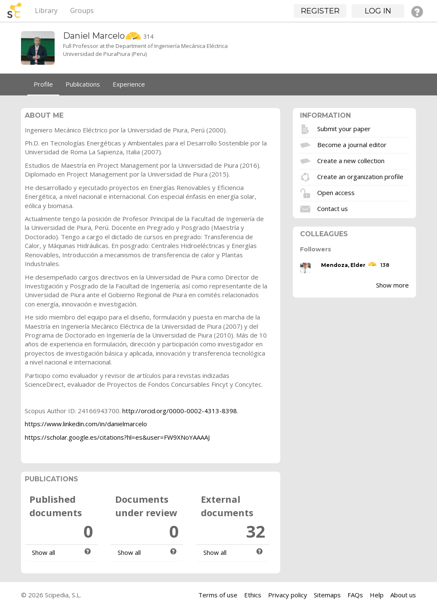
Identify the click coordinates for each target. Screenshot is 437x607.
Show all (43, 552)
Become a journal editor (352, 144)
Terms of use (217, 595)
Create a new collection (350, 160)
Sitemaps (327, 595)
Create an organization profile (360, 176)
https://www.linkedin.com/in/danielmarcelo (86, 424)
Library (46, 10)
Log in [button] (378, 11)
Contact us (332, 208)
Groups (82, 10)
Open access (336, 192)
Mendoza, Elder (343, 265)
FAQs (355, 595)
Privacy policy (287, 595)
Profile (43, 84)
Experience (129, 84)
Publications (83, 84)
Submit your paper (344, 128)
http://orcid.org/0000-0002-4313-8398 (179, 410)
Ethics (252, 595)
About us (403, 595)
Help (377, 595)
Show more (392, 285)
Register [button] (320, 11)
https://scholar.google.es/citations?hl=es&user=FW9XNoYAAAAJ (117, 437)
